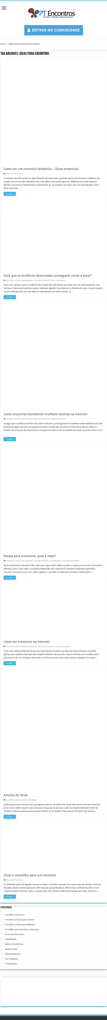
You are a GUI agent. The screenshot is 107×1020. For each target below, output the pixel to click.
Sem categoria (11, 856)
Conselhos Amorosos (15, 812)
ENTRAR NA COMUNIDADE (53, 30)
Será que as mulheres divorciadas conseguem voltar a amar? (48, 172)
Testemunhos (11, 861)
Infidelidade (10, 836)
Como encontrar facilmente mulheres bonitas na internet (45, 311)
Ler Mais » (10, 91)
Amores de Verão (16, 692)
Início (3, 44)
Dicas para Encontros (14, 71)
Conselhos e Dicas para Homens (19, 316)
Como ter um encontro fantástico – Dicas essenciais (41, 66)
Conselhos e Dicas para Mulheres (19, 177)
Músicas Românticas (14, 841)
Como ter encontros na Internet (27, 538)
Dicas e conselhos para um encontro (30, 772)
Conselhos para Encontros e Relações (49, 177)
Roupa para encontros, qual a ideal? (30, 453)
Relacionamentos (59, 316)
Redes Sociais (11, 846)
